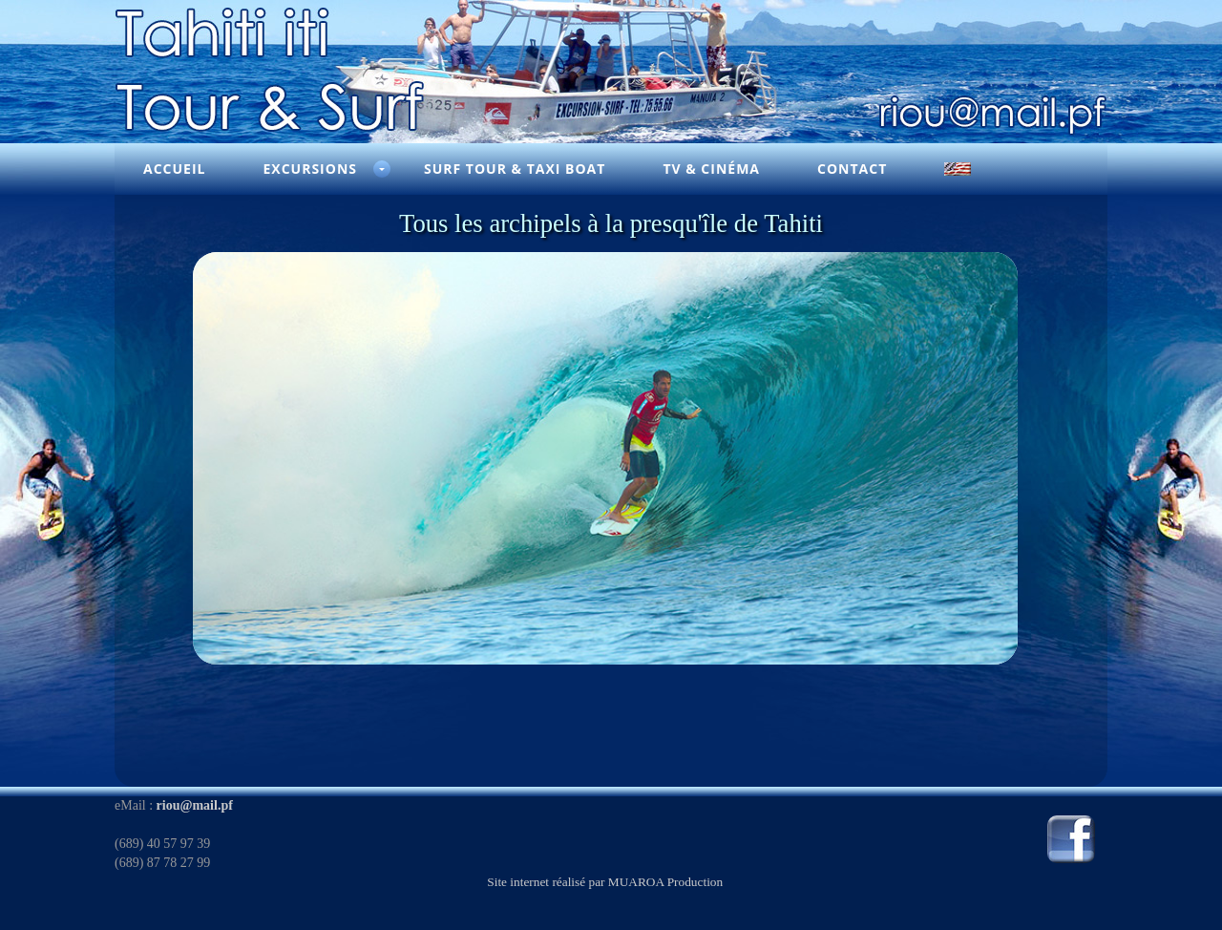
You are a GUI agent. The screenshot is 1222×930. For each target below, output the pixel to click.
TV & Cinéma (711, 168)
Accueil (174, 168)
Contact (852, 168)
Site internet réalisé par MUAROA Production (605, 882)
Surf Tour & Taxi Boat (514, 168)
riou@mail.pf (195, 805)
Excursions (310, 168)
